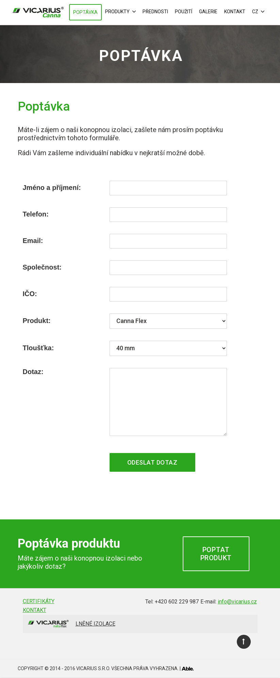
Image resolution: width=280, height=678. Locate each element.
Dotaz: (33, 371)
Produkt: (37, 320)
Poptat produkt (216, 554)
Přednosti (155, 11)
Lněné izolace (95, 623)
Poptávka (85, 12)
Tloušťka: (38, 348)
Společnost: (42, 267)
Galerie (208, 11)
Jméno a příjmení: (52, 187)
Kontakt (234, 11)
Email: (33, 240)
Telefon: (36, 214)
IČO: (30, 293)
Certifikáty (38, 601)
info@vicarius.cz (237, 601)
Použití (183, 11)
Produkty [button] (120, 11)
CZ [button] (258, 11)
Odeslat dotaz (152, 462)
